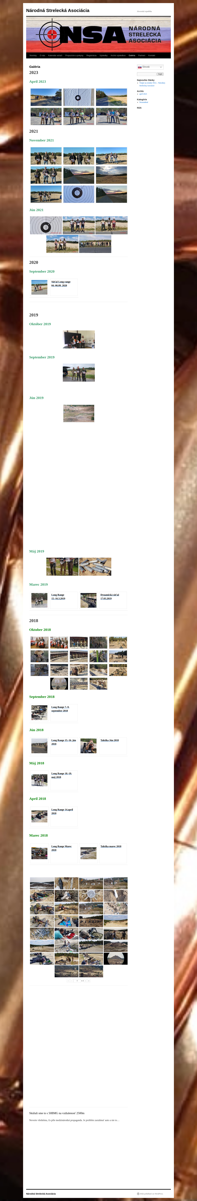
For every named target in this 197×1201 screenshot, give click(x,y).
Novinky (33, 55)
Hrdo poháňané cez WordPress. (151, 1194)
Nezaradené (143, 102)
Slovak (144, 67)
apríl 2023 (143, 94)
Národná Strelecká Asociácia (57, 10)
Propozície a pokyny (74, 55)
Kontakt (151, 55)
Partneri (141, 55)
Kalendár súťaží (55, 55)
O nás (42, 55)
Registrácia (91, 55)
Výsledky (104, 55)
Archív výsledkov (118, 55)
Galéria (132, 55)
